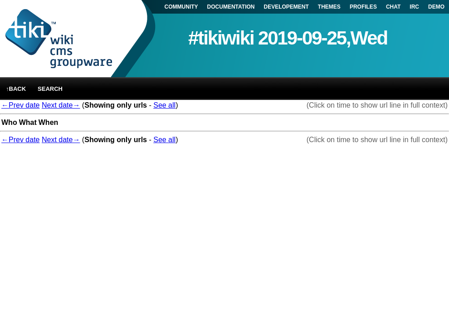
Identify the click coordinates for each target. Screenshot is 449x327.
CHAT (393, 7)
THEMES (329, 7)
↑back (16, 88)
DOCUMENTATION (231, 7)
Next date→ (61, 105)
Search (50, 88)
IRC (414, 7)
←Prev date (20, 105)
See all (164, 105)
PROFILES (363, 7)
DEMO (436, 7)
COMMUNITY (181, 7)
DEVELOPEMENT (286, 7)
